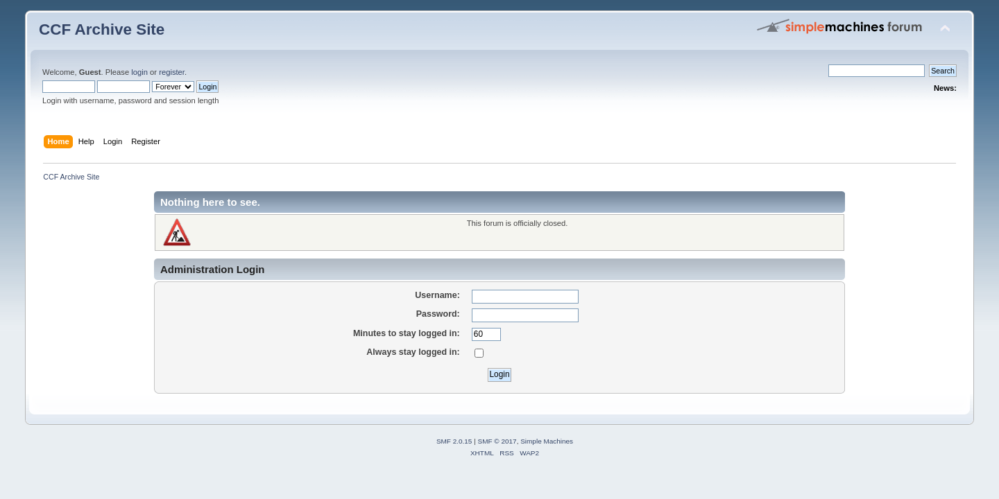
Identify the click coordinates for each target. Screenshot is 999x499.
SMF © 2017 (497, 441)
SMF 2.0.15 (454, 441)
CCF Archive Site (101, 29)
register (172, 72)
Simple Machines (546, 441)
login (139, 72)
